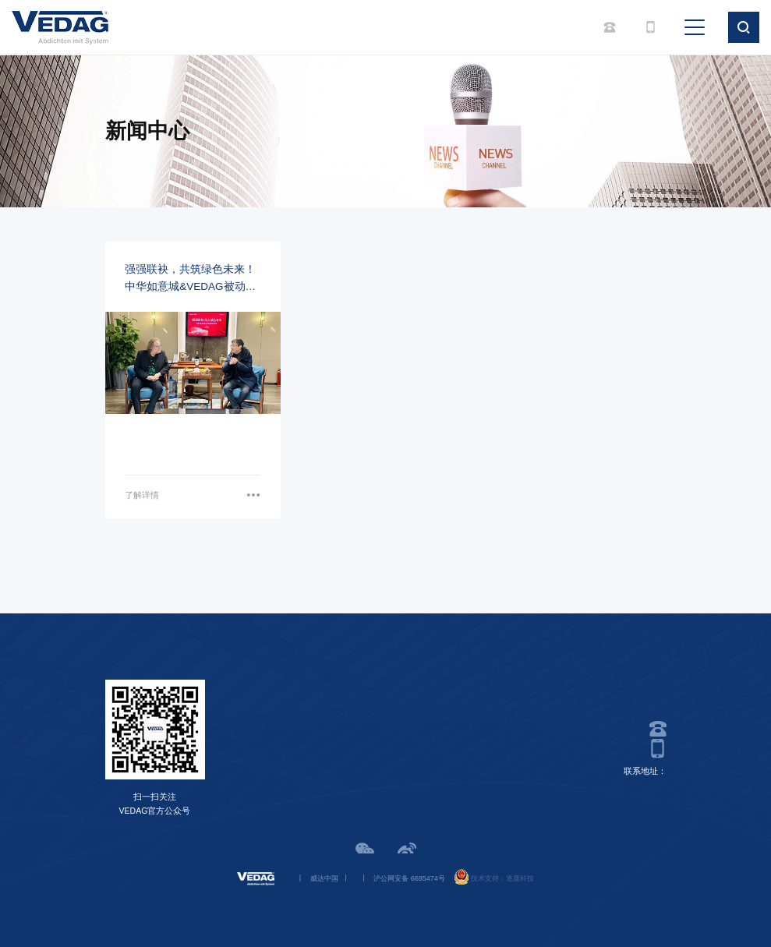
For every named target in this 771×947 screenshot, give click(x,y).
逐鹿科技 (520, 878)
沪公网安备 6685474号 (409, 878)
